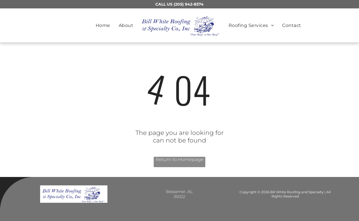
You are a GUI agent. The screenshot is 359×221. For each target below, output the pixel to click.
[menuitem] (102, 25)
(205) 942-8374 (189, 4)
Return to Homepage (180, 159)
